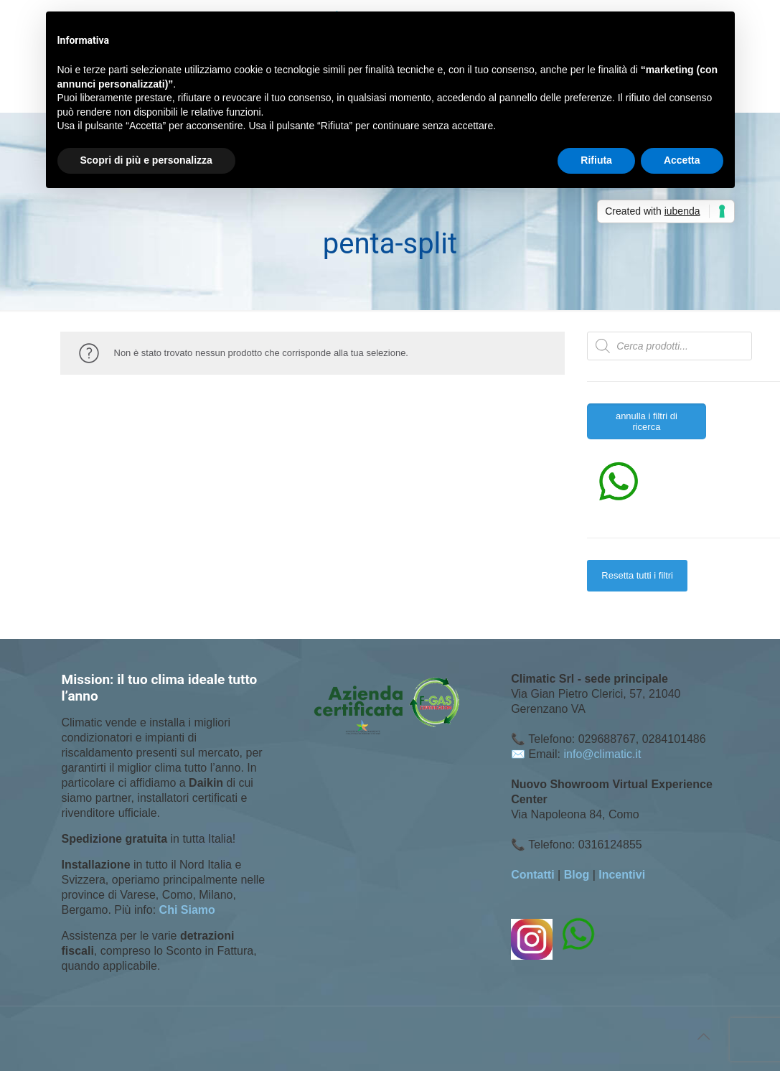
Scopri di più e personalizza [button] (146, 160)
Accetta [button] (682, 160)
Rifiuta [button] (596, 160)
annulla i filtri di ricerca (646, 421)
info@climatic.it (603, 754)
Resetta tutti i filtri (637, 575)
